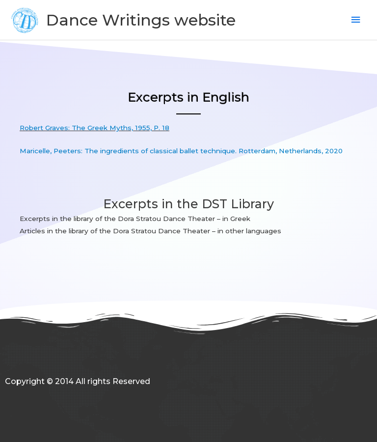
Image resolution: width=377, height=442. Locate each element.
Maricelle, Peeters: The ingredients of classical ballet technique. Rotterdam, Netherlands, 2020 (181, 151)
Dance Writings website (141, 19)
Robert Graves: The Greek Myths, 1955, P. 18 (94, 128)
